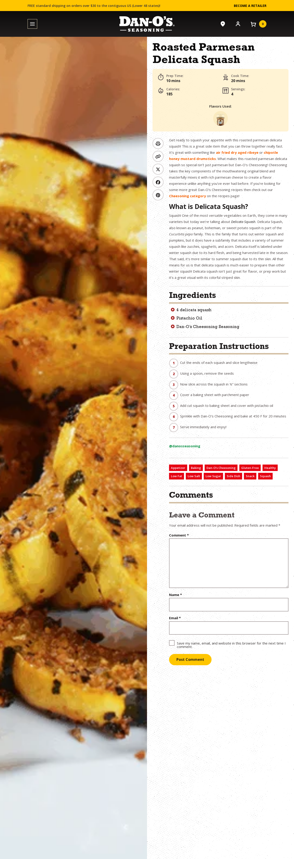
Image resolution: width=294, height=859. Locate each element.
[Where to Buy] (223, 24)
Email (175, 618)
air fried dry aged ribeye (237, 152)
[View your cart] (258, 24)
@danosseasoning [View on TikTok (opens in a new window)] (184, 446)
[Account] (238, 23)
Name (175, 594)
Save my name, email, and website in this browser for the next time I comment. (231, 644)
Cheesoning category (187, 196)
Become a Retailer (250, 5)
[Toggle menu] (32, 24)
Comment (179, 535)
